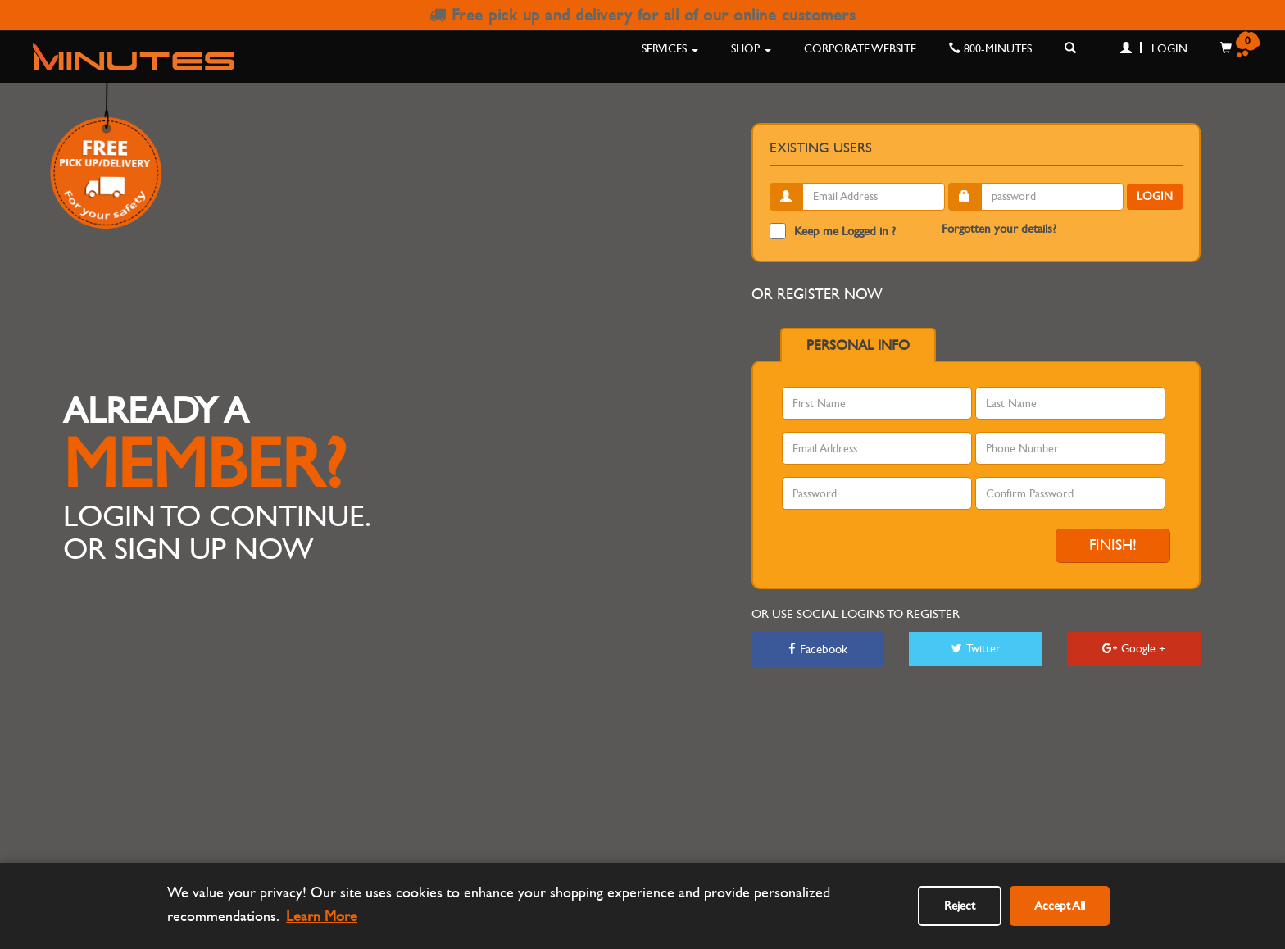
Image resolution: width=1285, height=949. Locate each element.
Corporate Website (860, 49)
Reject (959, 905)
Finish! (1113, 545)
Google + (1133, 649)
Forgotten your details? (999, 228)
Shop (751, 49)
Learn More (321, 916)
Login (1153, 49)
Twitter (976, 649)
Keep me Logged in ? (833, 231)
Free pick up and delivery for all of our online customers (642, 15)
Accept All (1059, 905)
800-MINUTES (990, 49)
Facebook (817, 649)
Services (670, 49)
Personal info (858, 346)
